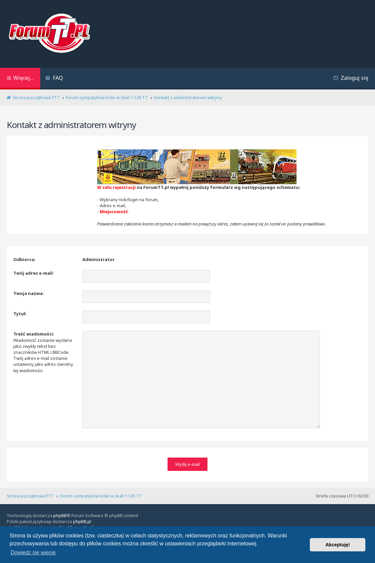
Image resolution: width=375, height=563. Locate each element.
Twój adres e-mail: (33, 273)
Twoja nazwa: (28, 293)
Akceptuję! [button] (337, 544)
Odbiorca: (24, 259)
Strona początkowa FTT (30, 496)
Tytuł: (20, 314)
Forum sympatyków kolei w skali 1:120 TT (101, 496)
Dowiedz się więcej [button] (33, 552)
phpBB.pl (82, 521)
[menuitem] (54, 78)
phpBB (59, 515)
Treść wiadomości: (33, 334)
